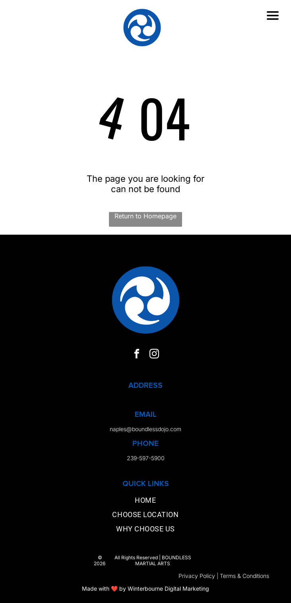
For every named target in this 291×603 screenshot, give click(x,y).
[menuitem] (145, 502)
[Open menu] (273, 15)
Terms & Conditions (244, 575)
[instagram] (154, 355)
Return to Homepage (145, 216)
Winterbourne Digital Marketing (168, 588)
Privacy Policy (196, 575)
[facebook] (137, 355)
